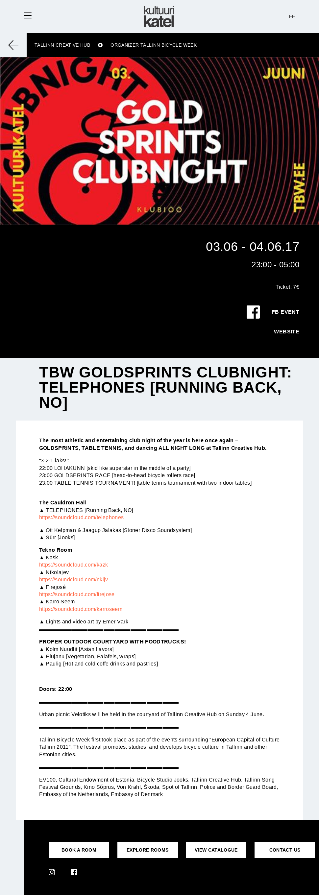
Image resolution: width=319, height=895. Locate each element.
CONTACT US (285, 850)
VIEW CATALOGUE (216, 850)
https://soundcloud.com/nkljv (73, 579)
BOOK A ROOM (78, 850)
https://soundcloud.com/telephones (81, 517)
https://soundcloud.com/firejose (77, 594)
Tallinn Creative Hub (62, 45)
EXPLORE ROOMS (148, 850)
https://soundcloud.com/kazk (73, 565)
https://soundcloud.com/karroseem (81, 609)
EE (292, 16)
